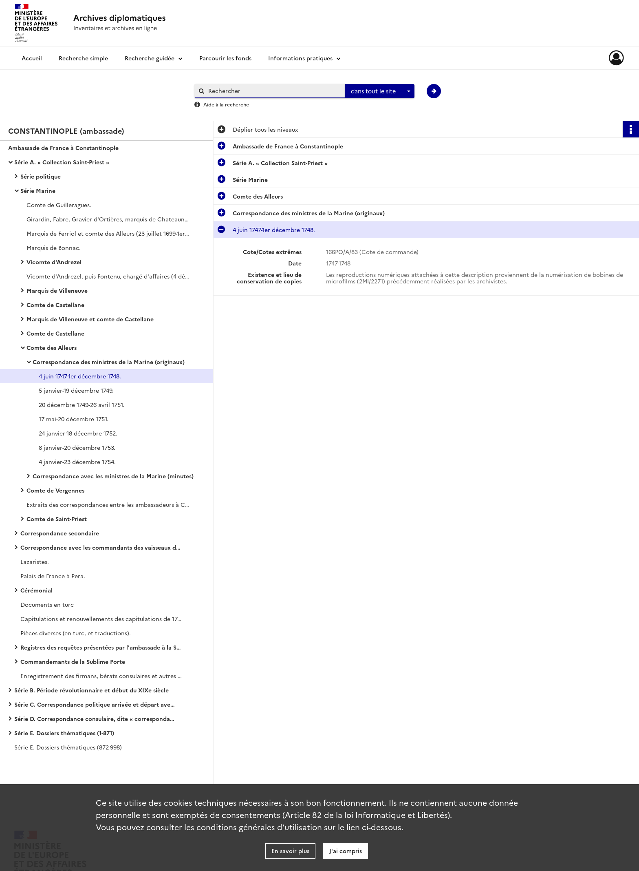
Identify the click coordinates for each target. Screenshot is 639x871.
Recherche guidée (149, 58)
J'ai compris (345, 851)
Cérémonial (36, 590)
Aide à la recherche (226, 104)
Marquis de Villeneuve (57, 290)
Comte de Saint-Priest (56, 519)
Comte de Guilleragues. (58, 205)
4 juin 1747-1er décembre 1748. (80, 376)
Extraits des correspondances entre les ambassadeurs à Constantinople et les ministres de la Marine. (107, 504)
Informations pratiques (300, 58)
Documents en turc (47, 604)
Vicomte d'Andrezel (54, 262)
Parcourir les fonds (225, 58)
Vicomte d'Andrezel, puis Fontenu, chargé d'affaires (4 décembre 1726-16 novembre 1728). (107, 276)
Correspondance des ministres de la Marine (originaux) (109, 362)
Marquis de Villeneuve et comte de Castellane (90, 319)
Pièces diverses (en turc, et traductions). (75, 633)
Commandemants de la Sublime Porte (72, 661)
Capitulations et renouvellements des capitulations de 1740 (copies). (101, 619)
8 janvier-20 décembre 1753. (77, 447)
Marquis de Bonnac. (53, 247)
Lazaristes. (34, 561)
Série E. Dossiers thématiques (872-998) (68, 747)
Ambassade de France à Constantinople (63, 148)
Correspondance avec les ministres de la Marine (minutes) (113, 476)
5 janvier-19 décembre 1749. (76, 390)
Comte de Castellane (55, 305)
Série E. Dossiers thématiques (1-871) (64, 733)
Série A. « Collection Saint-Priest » (61, 162)
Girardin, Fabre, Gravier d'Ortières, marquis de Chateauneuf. (107, 219)
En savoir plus (290, 851)
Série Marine (37, 190)
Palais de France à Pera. (52, 576)
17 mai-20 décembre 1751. (73, 419)
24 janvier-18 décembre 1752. (78, 433)
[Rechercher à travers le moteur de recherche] (273, 90)
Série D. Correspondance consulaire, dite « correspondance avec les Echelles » (95, 718)
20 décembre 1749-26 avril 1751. (81, 404)
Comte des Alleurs (51, 347)
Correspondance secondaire (59, 533)
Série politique (40, 176)
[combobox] (379, 91)
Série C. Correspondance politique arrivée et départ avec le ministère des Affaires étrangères (95, 704)
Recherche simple (83, 58)
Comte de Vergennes (55, 490)
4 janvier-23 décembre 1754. (77, 462)
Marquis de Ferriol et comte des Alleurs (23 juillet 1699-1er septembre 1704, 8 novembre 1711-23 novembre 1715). (107, 233)
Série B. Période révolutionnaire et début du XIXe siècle (91, 690)
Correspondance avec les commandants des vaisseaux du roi (101, 547)
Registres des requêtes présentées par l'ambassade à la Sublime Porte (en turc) (101, 647)
